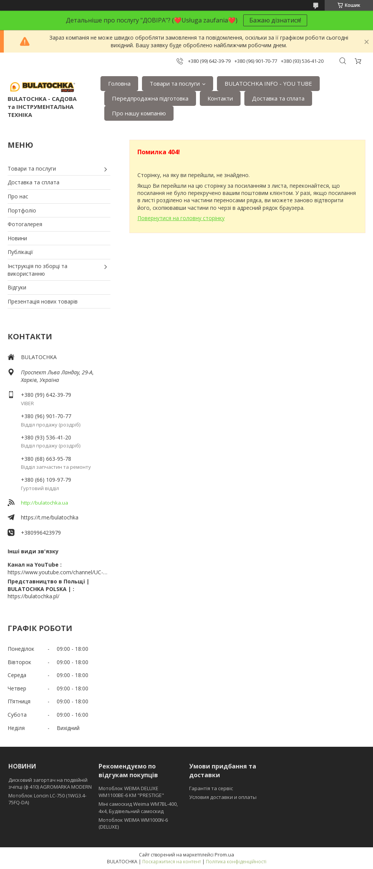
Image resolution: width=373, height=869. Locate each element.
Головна (119, 83)
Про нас (18, 196)
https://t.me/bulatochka (49, 517)
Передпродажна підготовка (150, 98)
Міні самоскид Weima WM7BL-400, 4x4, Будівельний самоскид (138, 807)
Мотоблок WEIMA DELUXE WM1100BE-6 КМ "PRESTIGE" (131, 792)
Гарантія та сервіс (211, 788)
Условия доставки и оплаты (223, 797)
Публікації (20, 252)
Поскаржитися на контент (171, 861)
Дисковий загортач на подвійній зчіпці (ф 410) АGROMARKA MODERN (50, 783)
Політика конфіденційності (236, 861)
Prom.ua (224, 854)
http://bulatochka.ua (44, 502)
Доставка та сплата (278, 98)
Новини (17, 238)
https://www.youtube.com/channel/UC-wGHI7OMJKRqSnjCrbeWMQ (59, 572)
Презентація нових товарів (43, 301)
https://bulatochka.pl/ (33, 596)
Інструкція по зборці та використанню (37, 269)
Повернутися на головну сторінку (181, 218)
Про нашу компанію (139, 113)
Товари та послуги (175, 83)
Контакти (220, 98)
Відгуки (17, 287)
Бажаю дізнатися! (275, 20)
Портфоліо (22, 210)
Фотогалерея (25, 224)
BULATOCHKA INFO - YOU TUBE (268, 83)
